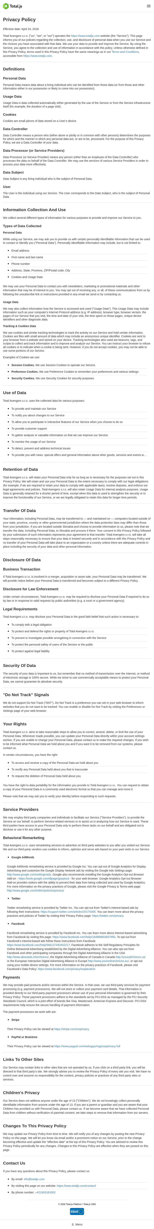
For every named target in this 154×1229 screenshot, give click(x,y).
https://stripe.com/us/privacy (71, 1029)
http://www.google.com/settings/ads (29, 874)
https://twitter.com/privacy (108, 915)
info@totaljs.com (34, 1179)
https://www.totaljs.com (85, 35)
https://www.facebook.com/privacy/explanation (66, 969)
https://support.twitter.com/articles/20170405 (68, 911)
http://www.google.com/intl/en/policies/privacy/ (35, 890)
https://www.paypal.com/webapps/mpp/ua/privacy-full (87, 1046)
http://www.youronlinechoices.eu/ (108, 961)
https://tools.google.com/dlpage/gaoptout (44, 878)
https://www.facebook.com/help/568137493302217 (38, 945)
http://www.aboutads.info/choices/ (28, 957)
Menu (77, 1224)
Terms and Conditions (125, 51)
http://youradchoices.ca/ (130, 957)
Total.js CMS (89, 1204)
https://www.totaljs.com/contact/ (76, 1185)
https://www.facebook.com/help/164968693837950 (84, 937)
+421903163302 (45, 1192)
